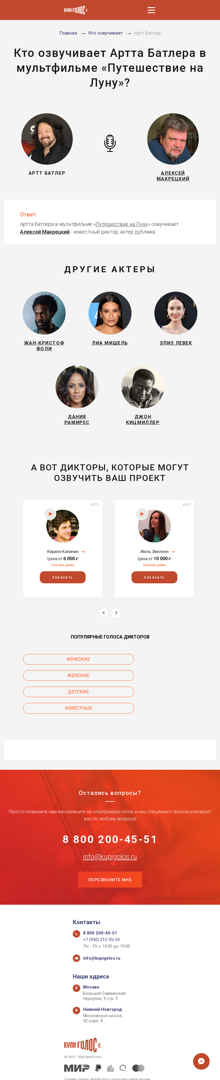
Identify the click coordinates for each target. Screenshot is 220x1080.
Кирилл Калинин (62, 561)
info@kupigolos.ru (110, 834)
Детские (54, 685)
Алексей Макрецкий (45, 234)
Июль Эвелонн (154, 561)
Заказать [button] (62, 587)
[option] (63, 558)
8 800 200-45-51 (110, 817)
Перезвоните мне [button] (110, 858)
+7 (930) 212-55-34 (101, 919)
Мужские (54, 668)
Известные (165, 685)
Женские (165, 668)
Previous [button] (104, 622)
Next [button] (116, 622)
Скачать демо (62, 574)
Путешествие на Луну (122, 226)
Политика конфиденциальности (107, 1069)
